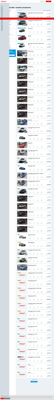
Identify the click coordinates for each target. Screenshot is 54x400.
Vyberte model (9, 24)
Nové (9, 46)
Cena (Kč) (8, 30)
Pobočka (8, 40)
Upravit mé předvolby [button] (7, 398)
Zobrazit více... (34, 381)
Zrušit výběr (11, 22)
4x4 (8, 43)
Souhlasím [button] (2, 398)
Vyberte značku (9, 10)
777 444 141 (43, 1)
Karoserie (8, 27)
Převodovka (8, 33)
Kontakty (48, 1)
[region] (11, 30)
